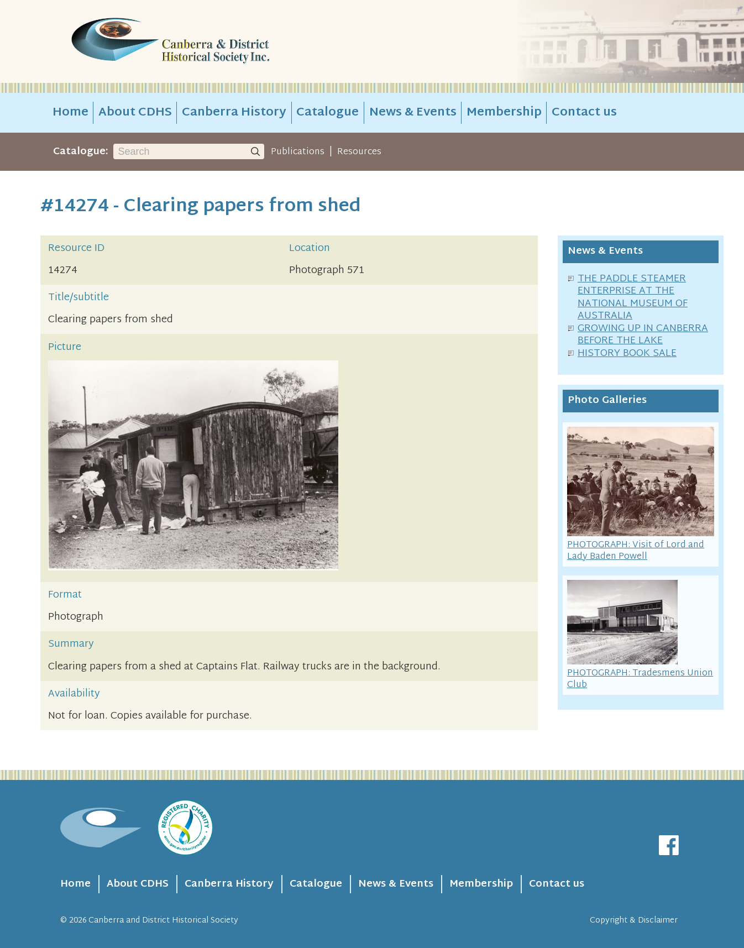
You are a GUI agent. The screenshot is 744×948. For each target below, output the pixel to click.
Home (70, 113)
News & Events (413, 113)
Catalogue (327, 113)
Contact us (584, 113)
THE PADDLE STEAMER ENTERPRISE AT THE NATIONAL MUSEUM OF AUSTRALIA (633, 298)
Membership (504, 113)
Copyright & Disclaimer (634, 920)
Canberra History (234, 113)
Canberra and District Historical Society (163, 920)
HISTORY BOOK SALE (627, 353)
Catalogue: (80, 152)
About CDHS (135, 113)
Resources (359, 152)
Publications (297, 152)
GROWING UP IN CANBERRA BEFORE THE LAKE (643, 335)
